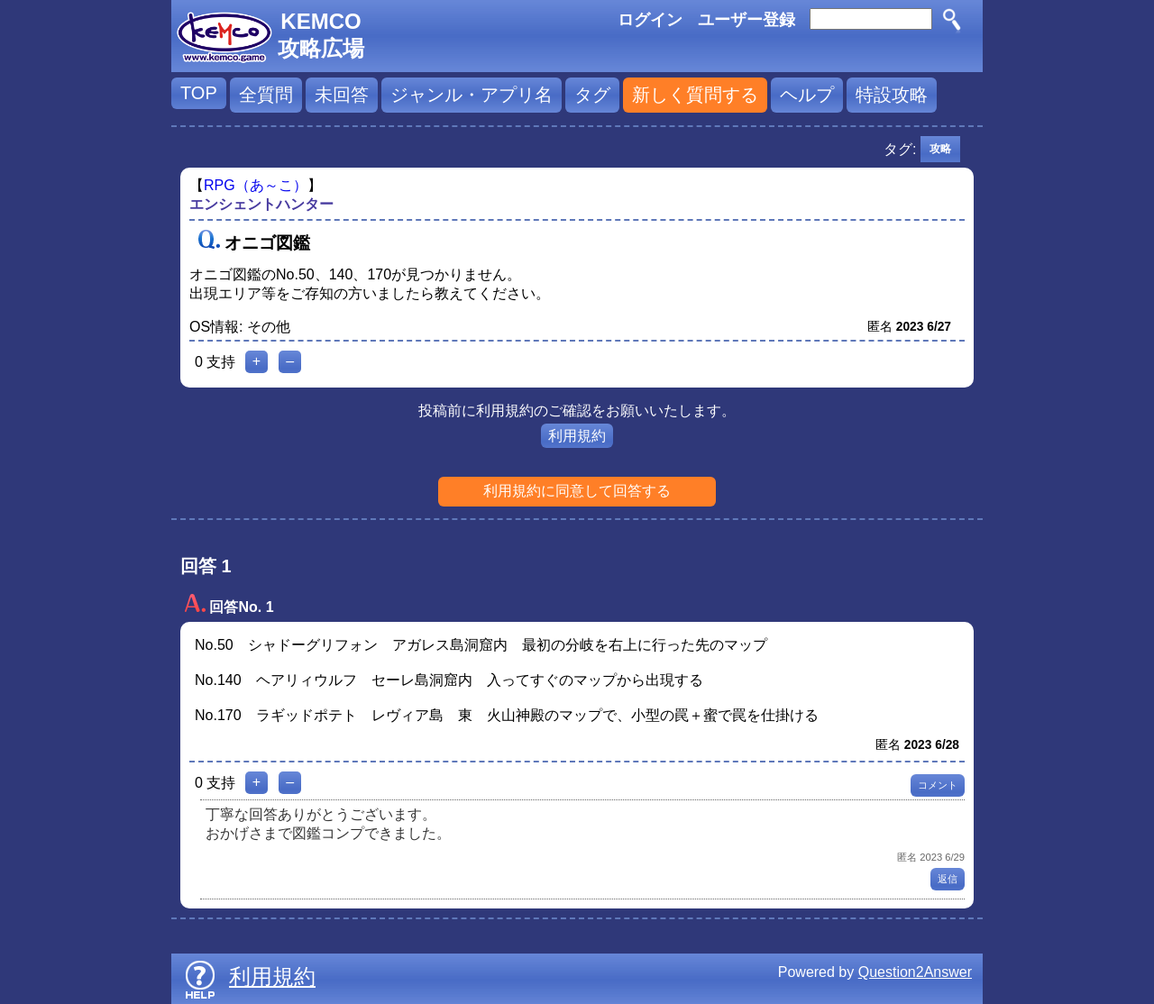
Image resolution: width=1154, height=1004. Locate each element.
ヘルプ (807, 95)
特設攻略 (892, 95)
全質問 (266, 95)
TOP (198, 93)
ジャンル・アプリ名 (471, 95)
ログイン (650, 20)
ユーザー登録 (746, 20)
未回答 (342, 95)
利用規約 (577, 435)
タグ (592, 95)
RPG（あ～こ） (255, 185)
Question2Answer (915, 972)
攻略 (940, 148)
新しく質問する (695, 95)
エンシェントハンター (261, 204)
